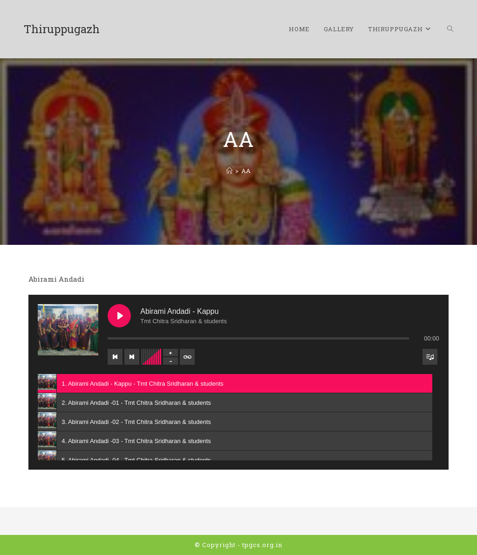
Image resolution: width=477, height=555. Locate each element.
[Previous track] (115, 357)
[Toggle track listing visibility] (429, 357)
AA (246, 170)
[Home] (229, 170)
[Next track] (131, 357)
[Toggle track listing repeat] (187, 357)
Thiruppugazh (62, 28)
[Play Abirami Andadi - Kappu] (119, 315)
